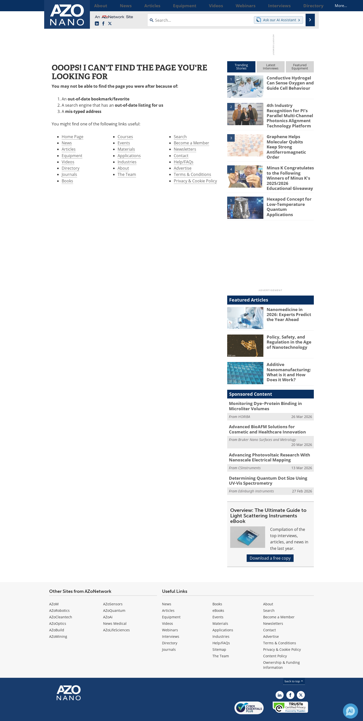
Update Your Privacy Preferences (87, 714)
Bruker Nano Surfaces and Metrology (267, 427)
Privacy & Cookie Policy (195, 181)
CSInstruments (249, 454)
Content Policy (275, 641)
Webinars (170, 615)
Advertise (182, 168)
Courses (125, 136)
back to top (294, 667)
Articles (69, 149)
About (123, 168)
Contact (181, 155)
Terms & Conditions (192, 174)
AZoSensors (113, 589)
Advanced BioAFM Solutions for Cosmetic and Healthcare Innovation (267, 418)
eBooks (218, 596)
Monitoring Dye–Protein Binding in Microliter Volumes (261, 396)
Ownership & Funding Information (281, 650)
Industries (127, 162)
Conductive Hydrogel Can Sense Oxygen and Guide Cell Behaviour (288, 82)
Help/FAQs (183, 162)
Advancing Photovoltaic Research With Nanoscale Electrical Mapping (265, 445)
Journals (69, 174)
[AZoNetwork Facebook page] (103, 23)
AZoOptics (57, 609)
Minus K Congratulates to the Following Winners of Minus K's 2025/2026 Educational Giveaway (290, 168)
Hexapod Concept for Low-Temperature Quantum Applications (288, 194)
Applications (129, 155)
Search (180, 136)
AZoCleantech (60, 602)
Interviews (170, 622)
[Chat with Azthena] (350, 711)
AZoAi (108, 602)
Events (124, 143)
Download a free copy (270, 543)
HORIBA (244, 405)
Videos (68, 162)
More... (307, 5)
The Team (127, 174)
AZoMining (58, 622)
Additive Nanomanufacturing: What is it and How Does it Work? (289, 361)
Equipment (72, 155)
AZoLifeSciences (116, 615)
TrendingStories (241, 66)
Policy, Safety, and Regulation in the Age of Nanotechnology (289, 332)
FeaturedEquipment (300, 66)
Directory (70, 168)
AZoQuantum (114, 596)
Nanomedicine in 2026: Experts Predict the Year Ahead (290, 304)
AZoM (54, 589)
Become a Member (191, 143)
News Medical (115, 609)
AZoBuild (56, 615)
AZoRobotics (59, 596)
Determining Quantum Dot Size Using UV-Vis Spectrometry (270, 467)
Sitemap (219, 635)
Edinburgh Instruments (256, 476)
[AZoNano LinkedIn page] (97, 23)
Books (67, 181)
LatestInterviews (270, 66)
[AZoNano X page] (110, 23)
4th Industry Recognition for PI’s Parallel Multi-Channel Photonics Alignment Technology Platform (290, 114)
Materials (126, 149)
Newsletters (185, 149)
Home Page (72, 136)
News (67, 143)
